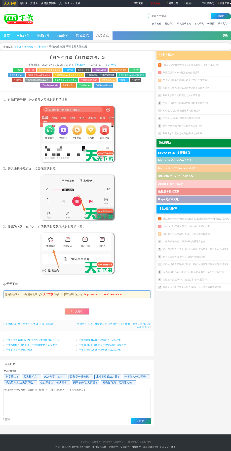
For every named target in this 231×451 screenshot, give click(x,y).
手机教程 (41, 46)
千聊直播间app (108, 80)
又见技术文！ (31, 376)
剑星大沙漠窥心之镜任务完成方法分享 (180, 133)
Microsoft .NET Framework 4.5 (177, 168)
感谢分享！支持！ (54, 376)
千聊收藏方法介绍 (118, 70)
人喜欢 (77, 311)
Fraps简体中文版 (168, 199)
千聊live (18, 70)
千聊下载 (30, 70)
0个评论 (112, 64)
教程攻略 (102, 36)
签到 (7, 419)
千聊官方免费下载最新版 (50, 70)
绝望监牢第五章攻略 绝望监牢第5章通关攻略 (183, 279)
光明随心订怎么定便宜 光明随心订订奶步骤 (29, 323)
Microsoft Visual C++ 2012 (174, 160)
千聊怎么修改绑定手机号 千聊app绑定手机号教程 (31, 344)
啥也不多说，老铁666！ (54, 382)
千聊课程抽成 (85, 85)
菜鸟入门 (222, 23)
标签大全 (190, 3)
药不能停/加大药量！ (85, 382)
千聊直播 (18, 80)
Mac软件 (62, 36)
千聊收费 (135, 70)
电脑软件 (23, 36)
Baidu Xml (145, 442)
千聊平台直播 (83, 70)
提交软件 (155, 3)
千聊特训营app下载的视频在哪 (100, 75)
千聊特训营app (16, 75)
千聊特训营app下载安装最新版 (68, 75)
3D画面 (211, 23)
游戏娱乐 (82, 36)
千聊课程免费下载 (50, 85)
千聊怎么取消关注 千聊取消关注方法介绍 (100, 339)
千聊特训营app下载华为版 (39, 75)
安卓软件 (43, 36)
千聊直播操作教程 (89, 80)
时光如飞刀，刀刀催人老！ (118, 382)
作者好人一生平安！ (136, 376)
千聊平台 (69, 70)
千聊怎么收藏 (100, 70)
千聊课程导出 (68, 85)
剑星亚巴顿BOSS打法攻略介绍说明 (178, 72)
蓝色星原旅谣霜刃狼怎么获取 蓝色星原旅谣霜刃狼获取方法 (191, 272)
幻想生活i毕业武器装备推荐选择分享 (179, 118)
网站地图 (172, 3)
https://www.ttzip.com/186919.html (103, 294)
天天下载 (48, 294)
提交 (140, 421)
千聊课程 (136, 80)
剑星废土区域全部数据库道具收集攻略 (180, 125)
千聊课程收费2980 (103, 85)
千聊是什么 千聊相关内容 (19, 349)
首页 (6, 36)
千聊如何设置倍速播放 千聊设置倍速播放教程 (102, 344)
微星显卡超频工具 (168, 191)
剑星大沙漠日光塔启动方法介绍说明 (179, 95)
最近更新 (137, 3)
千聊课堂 (123, 80)
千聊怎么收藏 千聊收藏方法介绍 (77, 57)
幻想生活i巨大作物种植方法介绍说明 (179, 110)
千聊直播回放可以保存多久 (38, 80)
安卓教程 (156, 23)
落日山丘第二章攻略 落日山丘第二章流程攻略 (184, 234)
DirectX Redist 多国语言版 (174, 152)
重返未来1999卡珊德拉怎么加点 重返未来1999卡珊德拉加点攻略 (194, 218)
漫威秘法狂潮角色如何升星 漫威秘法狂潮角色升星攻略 (188, 65)
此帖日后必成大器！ (108, 376)
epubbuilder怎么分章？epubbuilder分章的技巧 (184, 226)
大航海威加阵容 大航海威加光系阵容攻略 (181, 241)
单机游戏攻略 (184, 23)
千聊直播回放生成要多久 (66, 80)
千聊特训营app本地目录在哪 (131, 75)
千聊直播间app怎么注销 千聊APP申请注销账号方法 (32, 339)
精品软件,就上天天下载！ (21, 382)
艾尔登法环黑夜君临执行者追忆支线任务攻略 (183, 87)
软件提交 (96, 442)
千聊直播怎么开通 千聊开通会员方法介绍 (100, 349)
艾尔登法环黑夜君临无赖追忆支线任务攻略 (182, 80)
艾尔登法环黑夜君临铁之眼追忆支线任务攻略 (183, 103)
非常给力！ (12, 376)
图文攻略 (169, 23)
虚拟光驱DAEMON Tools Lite (176, 176)
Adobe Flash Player (170, 183)
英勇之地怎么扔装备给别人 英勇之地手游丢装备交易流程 (190, 287)
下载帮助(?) (207, 3)
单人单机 (199, 23)
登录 (225, 35)
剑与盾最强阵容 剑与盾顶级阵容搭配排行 (181, 256)
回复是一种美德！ (80, 376)
